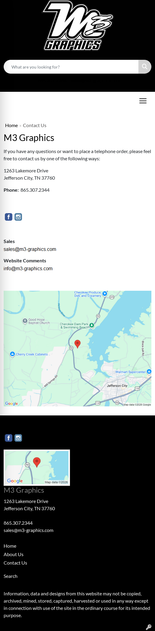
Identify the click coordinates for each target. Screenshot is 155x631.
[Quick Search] (71, 67)
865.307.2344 (52, 80)
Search (10, 576)
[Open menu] (143, 101)
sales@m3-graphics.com (95, 80)
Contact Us (15, 562)
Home (11, 125)
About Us (14, 554)
